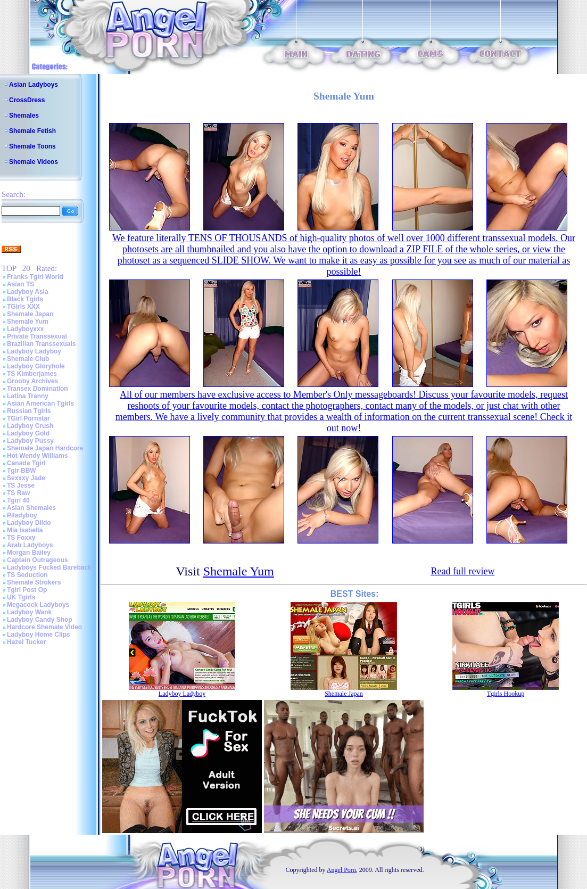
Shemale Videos (33, 162)
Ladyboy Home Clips (38, 634)
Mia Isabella (25, 530)
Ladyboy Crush (30, 426)
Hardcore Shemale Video (44, 627)
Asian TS (20, 284)
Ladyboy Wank (29, 612)
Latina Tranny (27, 396)
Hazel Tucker (26, 642)
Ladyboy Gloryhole (36, 366)
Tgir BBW (21, 470)
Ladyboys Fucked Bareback (49, 567)
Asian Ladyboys (33, 84)
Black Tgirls (25, 299)
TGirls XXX (23, 306)
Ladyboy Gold (28, 433)
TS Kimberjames (32, 373)
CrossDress (27, 100)
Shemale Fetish (32, 131)
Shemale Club (28, 359)
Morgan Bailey (29, 552)
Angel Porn (341, 870)
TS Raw (18, 493)
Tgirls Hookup (505, 693)
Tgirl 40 (18, 500)
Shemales (24, 115)
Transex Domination (37, 388)
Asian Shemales (31, 508)
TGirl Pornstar (28, 418)
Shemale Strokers (34, 582)
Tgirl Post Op (27, 590)
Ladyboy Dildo (29, 522)
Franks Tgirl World (35, 277)
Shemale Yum (27, 321)
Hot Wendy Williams (37, 455)
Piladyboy (22, 515)
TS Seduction (27, 575)
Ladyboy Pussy (30, 440)
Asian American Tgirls (40, 403)
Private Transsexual (37, 336)
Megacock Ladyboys (38, 604)
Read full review (462, 571)
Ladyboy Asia (27, 291)
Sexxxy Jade (26, 478)
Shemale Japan (30, 314)
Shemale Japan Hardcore (45, 448)
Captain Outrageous (37, 560)
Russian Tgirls (29, 411)
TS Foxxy (21, 537)
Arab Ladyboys (30, 545)
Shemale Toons (32, 146)
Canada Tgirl (26, 463)
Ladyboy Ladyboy (34, 351)
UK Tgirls (21, 597)
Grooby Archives (32, 381)
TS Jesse (21, 485)
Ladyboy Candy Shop (39, 619)
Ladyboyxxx (25, 329)
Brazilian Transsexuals (41, 344)
